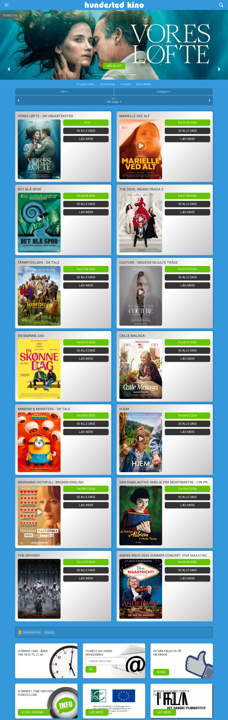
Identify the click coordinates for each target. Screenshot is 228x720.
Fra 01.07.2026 (187, 269)
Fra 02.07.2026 (86, 342)
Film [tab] (63, 91)
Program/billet (86, 84)
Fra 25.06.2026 (187, 122)
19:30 (86, 122)
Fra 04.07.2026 (86, 415)
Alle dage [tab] (114, 100)
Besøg (161, 672)
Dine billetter (143, 84)
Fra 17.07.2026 (86, 562)
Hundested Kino (97, 5)
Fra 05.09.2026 (187, 562)
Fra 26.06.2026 (86, 196)
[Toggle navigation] (7, 5)
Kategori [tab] (162, 91)
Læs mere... (97, 712)
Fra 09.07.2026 (187, 488)
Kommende (107, 84)
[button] (9, 69)
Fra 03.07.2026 (187, 342)
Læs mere (86, 139)
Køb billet (114, 66)
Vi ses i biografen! (34, 712)
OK (91, 669)
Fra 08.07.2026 (86, 488)
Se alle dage (86, 130)
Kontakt (126, 84)
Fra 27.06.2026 (187, 196)
